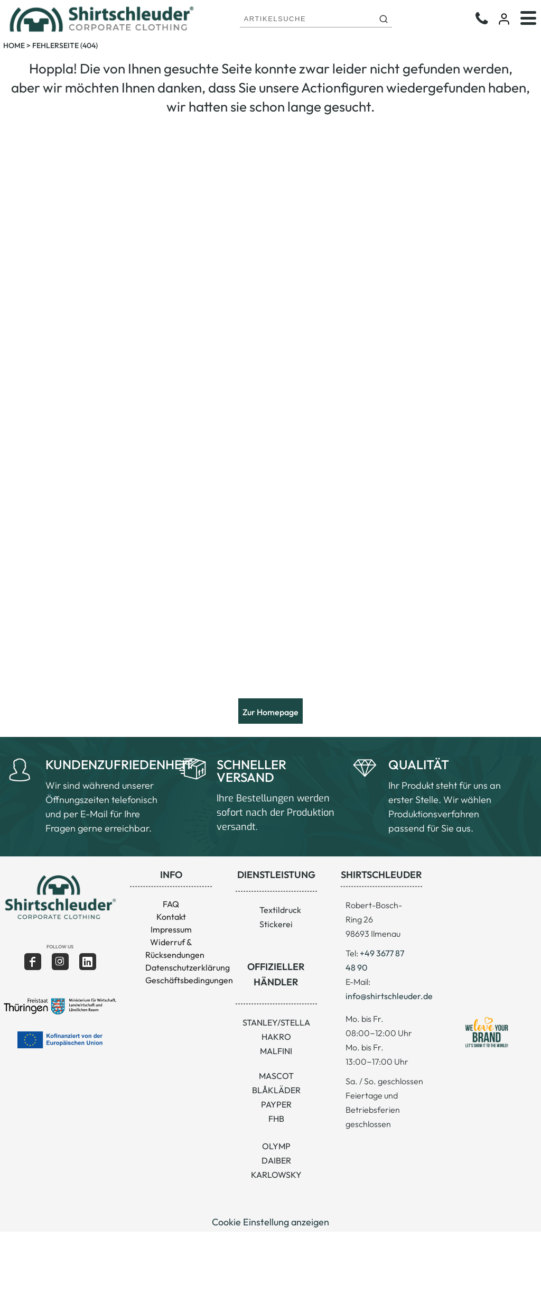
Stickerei (276, 924)
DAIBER (276, 1160)
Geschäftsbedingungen (189, 980)
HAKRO (276, 1036)
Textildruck (280, 910)
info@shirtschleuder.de (389, 996)
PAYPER (276, 1104)
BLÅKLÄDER (276, 1090)
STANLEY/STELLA (276, 1022)
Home (14, 45)
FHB (276, 1118)
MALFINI (276, 1051)
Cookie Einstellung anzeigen (270, 1222)
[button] (60, 897)
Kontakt (171, 916)
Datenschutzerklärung (187, 967)
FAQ (171, 904)
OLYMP (276, 1146)
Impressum (171, 929)
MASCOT (276, 1076)
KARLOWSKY (276, 1174)
